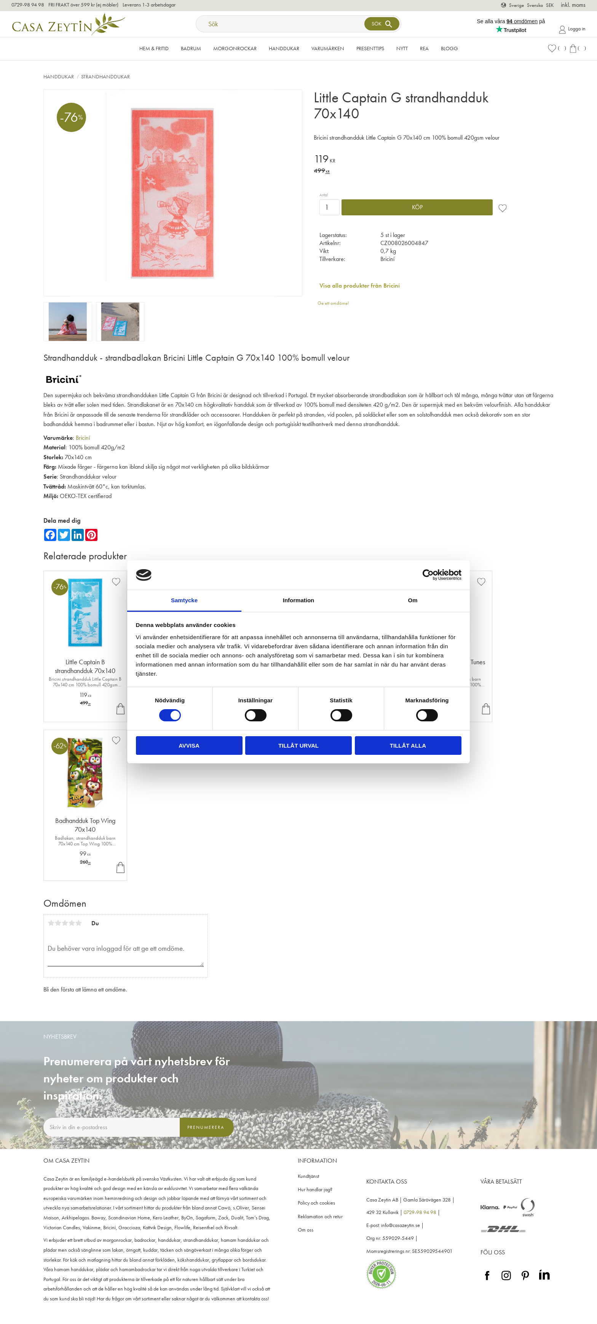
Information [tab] (298, 600)
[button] (556, 48)
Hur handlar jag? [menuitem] (315, 1189)
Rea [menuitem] (424, 48)
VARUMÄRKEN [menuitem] (327, 48)
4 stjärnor (71, 923)
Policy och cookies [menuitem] (316, 1203)
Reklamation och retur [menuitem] (320, 1216)
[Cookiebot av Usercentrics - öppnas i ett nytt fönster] (428, 575)
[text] (415, 160)
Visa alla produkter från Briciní (359, 286)
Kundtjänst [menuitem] (308, 1176)
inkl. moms (573, 5)
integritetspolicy (139, 1143)
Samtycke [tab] (184, 600)
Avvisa (189, 745)
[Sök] (381, 23)
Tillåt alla (408, 745)
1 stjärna (51, 923)
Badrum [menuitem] (191, 48)
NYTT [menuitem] (402, 48)
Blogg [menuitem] (449, 48)
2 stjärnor (57, 923)
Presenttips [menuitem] (370, 48)
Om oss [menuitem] (305, 1230)
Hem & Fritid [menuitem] (154, 48)
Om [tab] (412, 600)
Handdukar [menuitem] (284, 48)
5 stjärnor (78, 923)
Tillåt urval (298, 745)
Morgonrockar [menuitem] (235, 48)
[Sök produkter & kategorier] (281, 23)
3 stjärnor (64, 923)
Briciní (83, 438)
